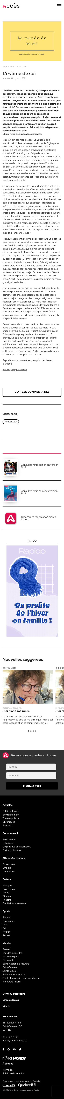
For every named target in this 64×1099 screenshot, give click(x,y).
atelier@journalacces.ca (15, 1040)
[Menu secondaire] (59, 5)
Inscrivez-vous (32, 785)
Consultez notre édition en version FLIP (39, 466)
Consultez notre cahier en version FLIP (39, 492)
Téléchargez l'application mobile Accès (38, 518)
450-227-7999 (11, 1037)
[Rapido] (32, 588)
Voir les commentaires (32, 392)
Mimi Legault (13, 78)
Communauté (9, 668)
